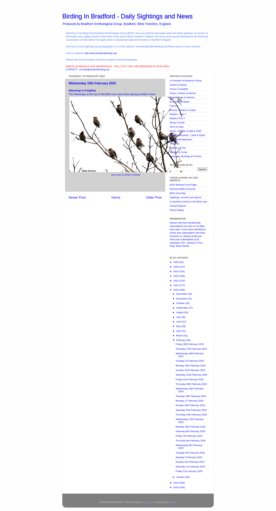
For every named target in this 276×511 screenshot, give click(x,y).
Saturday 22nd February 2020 (191, 374)
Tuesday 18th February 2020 (191, 396)
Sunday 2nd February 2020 (190, 462)
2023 (176, 276)
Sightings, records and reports (185, 197)
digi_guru (149, 502)
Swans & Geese (178, 84)
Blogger (172, 502)
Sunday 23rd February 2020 (190, 370)
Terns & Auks (177, 126)
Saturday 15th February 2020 (191, 410)
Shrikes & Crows (178, 152)
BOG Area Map (178, 193)
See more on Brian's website (125, 174)
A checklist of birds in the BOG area (188, 201)
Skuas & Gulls (177, 122)
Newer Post (77, 197)
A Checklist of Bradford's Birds (186, 80)
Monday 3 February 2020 (189, 457)
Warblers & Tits (178, 148)
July (178, 317)
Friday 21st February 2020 (189, 379)
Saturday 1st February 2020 (190, 466)
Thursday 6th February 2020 (191, 440)
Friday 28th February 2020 (190, 344)
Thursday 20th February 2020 (191, 384)
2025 (176, 267)
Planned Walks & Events (183, 189)
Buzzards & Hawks (180, 101)
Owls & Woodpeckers (181, 139)
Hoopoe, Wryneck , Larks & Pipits (187, 135)
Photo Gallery (177, 210)
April (179, 331)
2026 (176, 262)
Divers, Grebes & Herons (183, 93)
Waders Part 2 (177, 118)
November (182, 298)
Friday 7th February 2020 (189, 436)
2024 (176, 271)
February (181, 340)
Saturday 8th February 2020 (190, 431)
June (179, 321)
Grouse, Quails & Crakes (183, 110)
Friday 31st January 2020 (189, 471)
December (182, 294)
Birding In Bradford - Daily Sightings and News (127, 16)
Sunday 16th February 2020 (190, 405)
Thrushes (175, 143)
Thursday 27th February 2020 (191, 349)
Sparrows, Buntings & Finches (186, 156)
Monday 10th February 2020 (191, 426)
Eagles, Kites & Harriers (182, 97)
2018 (176, 487)
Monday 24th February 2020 (191, 365)
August (180, 312)
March (179, 335)
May (178, 326)
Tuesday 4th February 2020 (190, 452)
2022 (176, 280)
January (180, 477)
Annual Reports (178, 206)
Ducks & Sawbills (179, 89)
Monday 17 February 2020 (189, 400)
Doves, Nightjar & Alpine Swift (185, 131)
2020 (176, 290)
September (182, 307)
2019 (176, 482)
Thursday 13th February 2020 (191, 414)
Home (115, 197)
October (180, 303)
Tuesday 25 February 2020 (190, 361)
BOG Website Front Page (183, 184)
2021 (176, 285)
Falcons (174, 106)
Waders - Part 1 (178, 114)
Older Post (154, 197)
